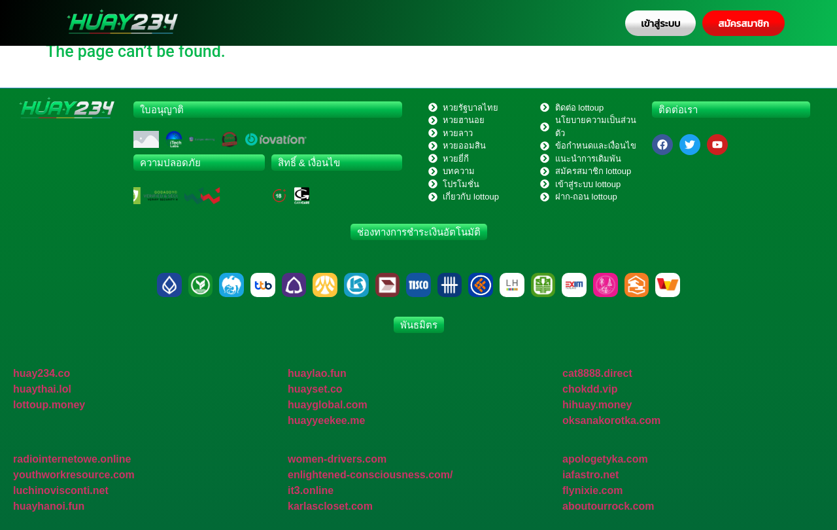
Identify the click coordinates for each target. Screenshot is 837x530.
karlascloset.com (330, 506)
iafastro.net (590, 474)
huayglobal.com (327, 404)
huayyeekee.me (326, 420)
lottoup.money (49, 404)
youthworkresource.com (74, 474)
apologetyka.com (605, 459)
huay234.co (41, 373)
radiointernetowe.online (72, 459)
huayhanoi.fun (48, 506)
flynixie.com (592, 490)
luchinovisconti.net (61, 490)
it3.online (310, 490)
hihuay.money (597, 404)
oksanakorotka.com (611, 420)
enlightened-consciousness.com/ (370, 474)
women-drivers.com (337, 459)
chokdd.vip (589, 389)
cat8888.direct (597, 373)
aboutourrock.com (608, 506)
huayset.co (315, 389)
